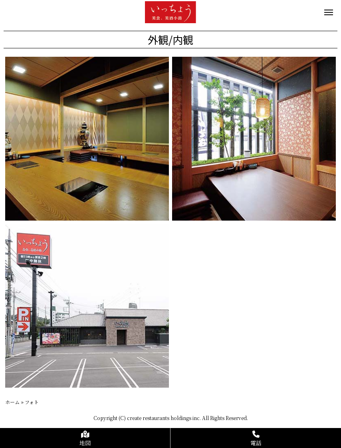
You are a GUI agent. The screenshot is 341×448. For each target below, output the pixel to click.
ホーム (12, 401)
